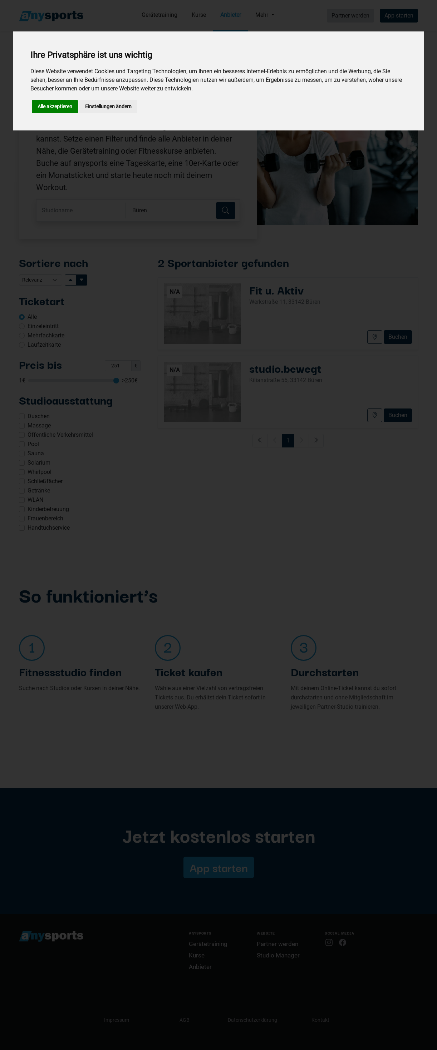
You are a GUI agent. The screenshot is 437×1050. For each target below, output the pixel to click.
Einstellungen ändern (108, 106)
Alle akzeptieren (55, 106)
